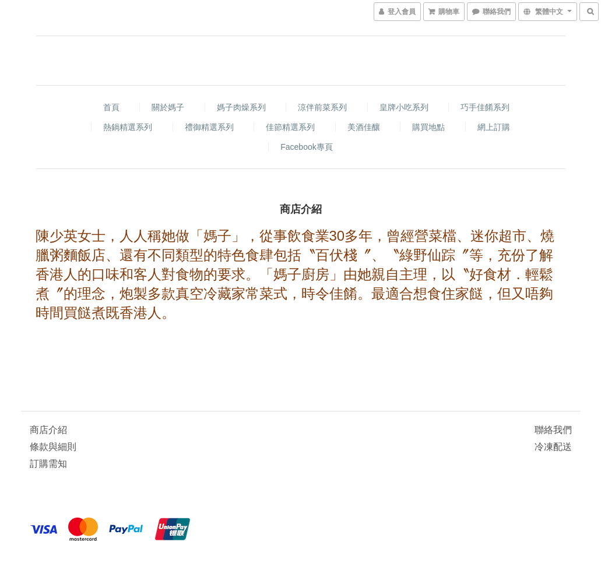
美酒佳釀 (363, 127)
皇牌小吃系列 (403, 107)
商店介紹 (48, 430)
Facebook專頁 (306, 147)
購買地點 (428, 127)
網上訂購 (493, 127)
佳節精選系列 (290, 127)
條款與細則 (53, 447)
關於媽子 (168, 107)
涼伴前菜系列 (322, 107)
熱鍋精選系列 (127, 127)
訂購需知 (48, 464)
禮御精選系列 (209, 127)
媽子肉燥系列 (241, 107)
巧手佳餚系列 (485, 107)
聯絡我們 (553, 430)
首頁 (111, 107)
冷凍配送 (553, 447)
